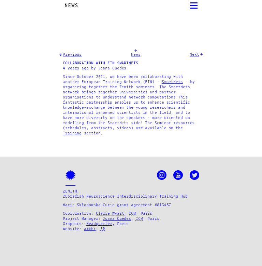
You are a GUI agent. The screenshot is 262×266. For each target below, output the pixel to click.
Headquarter (99, 224)
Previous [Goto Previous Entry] (72, 55)
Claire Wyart (110, 214)
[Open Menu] (194, 5)
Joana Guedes (117, 219)
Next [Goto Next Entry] (194, 55)
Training (72, 133)
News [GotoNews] (136, 55)
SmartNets (172, 82)
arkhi (90, 229)
